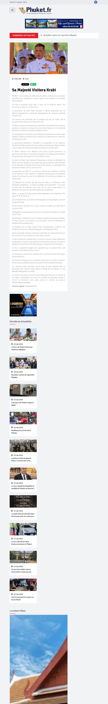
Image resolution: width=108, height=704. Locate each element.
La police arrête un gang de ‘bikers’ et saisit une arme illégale (23, 458)
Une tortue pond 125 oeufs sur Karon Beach (23, 597)
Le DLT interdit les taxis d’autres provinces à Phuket (23, 541)
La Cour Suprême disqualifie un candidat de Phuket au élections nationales (23, 486)
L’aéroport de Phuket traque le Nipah (23, 402)
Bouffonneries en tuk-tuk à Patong (23, 430)
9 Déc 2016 (16, 79)
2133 (25, 79)
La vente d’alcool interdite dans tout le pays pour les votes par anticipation (23, 514)
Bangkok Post (31, 286)
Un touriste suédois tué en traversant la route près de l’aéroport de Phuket (23, 569)
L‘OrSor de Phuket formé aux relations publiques (23, 347)
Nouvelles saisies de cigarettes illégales (60, 35)
